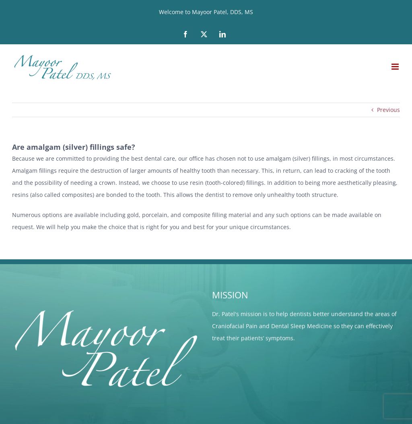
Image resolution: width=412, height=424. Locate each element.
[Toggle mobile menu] (395, 66)
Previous (388, 110)
